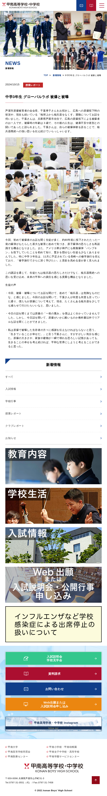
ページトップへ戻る (96, 780)
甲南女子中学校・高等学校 (64, 751)
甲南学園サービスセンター (64, 756)
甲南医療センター (18, 756)
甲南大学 (13, 747)
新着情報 (57, 75)
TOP (46, 75)
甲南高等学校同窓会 (19, 751)
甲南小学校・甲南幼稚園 (63, 747)
